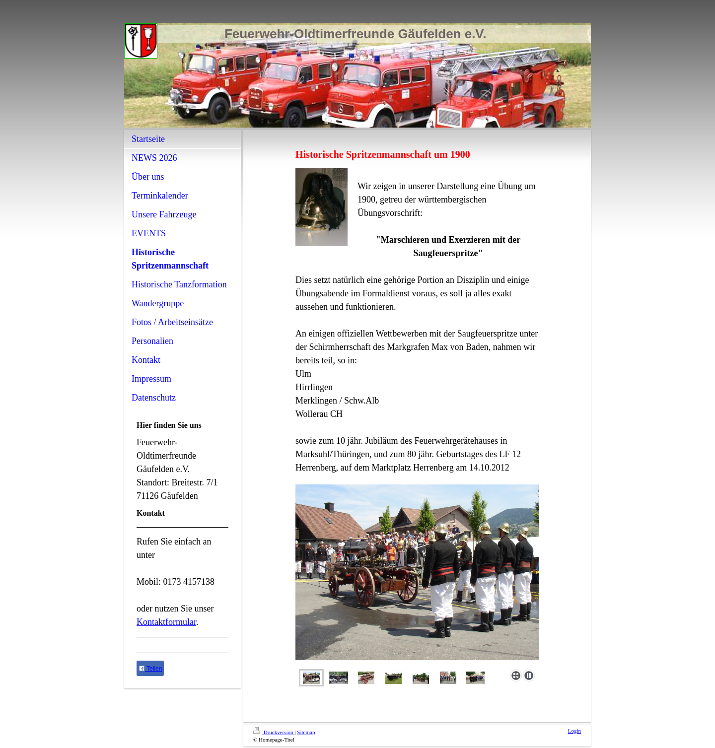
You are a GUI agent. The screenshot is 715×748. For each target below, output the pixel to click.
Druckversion (273, 732)
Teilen (150, 668)
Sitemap (306, 732)
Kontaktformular (166, 622)
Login (574, 731)
